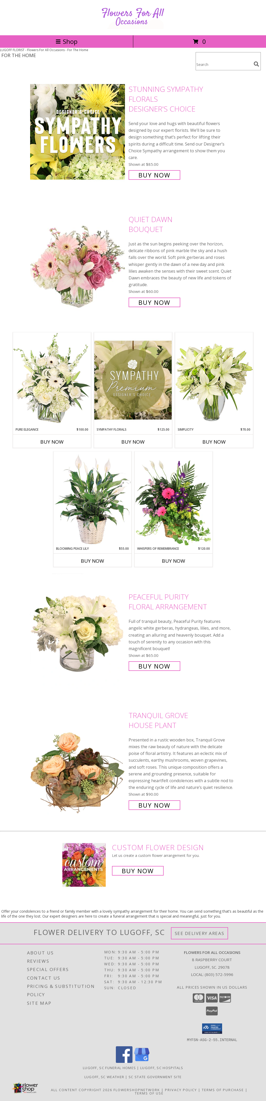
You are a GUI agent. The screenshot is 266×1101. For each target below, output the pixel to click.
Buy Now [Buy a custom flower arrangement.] (138, 870)
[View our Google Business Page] (142, 1061)
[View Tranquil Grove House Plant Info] (78, 759)
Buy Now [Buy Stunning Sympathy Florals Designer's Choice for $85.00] (154, 175)
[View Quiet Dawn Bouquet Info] (78, 260)
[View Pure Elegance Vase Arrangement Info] (52, 380)
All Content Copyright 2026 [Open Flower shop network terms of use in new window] (81, 1089)
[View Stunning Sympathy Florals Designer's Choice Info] (78, 131)
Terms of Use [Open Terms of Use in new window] (149, 1093)
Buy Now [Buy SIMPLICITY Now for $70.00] (214, 441)
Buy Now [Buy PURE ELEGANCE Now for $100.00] (52, 441)
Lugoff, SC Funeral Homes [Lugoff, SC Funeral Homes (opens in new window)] (109, 1067)
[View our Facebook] (124, 1061)
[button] (212, 1028)
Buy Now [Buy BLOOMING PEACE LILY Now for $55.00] (92, 561)
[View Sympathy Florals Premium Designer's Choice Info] (133, 380)
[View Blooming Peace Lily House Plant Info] (92, 499)
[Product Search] (223, 64)
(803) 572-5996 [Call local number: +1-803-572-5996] (219, 974)
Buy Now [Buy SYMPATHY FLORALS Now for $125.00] (133, 441)
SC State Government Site (155, 1076)
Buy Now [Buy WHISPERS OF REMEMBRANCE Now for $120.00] (173, 561)
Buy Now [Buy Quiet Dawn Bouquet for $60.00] (154, 302)
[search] (256, 64)
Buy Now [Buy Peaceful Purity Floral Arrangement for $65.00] (154, 666)
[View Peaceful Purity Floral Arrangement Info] (78, 631)
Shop (66, 41)
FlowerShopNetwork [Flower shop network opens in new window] (137, 1089)
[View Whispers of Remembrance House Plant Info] (173, 499)
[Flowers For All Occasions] (133, 27)
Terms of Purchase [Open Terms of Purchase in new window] (223, 1089)
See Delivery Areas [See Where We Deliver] (199, 933)
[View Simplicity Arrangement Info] (214, 380)
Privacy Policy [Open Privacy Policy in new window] (181, 1089)
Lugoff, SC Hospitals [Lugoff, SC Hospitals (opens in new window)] (161, 1067)
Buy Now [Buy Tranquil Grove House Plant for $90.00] (154, 805)
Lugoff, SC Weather (104, 1076)
